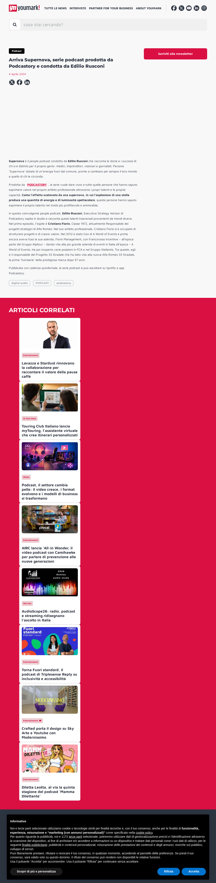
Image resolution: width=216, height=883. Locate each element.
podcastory (64, 283)
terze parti (75, 836)
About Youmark (149, 8)
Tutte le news (55, 8)
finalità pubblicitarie (34, 845)
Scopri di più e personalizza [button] (36, 871)
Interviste (78, 8)
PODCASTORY (37, 184)
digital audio (19, 283)
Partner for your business (111, 8)
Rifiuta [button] (168, 871)
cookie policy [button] (144, 832)
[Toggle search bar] (15, 24)
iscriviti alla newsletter (175, 54)
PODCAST (42, 283)
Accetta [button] (193, 871)
